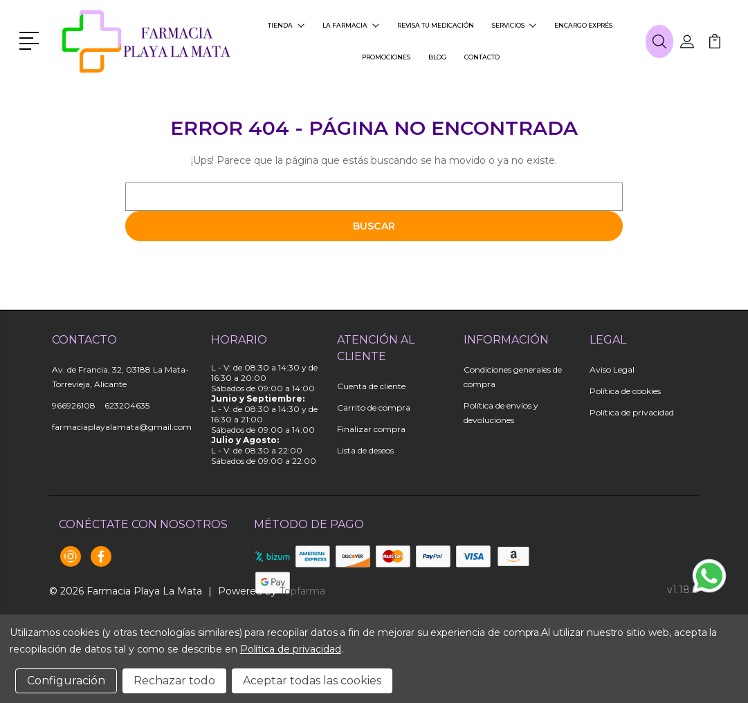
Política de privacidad (632, 412)
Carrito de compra (373, 407)
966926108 (73, 405)
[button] (31, 39)
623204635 (126, 405)
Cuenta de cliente (371, 386)
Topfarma (302, 591)
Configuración (66, 680)
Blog (437, 57)
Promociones (386, 57)
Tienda (286, 25)
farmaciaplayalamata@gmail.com (122, 427)
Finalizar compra (371, 429)
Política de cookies (625, 391)
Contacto (482, 57)
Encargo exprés (583, 25)
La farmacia (350, 25)
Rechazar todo (174, 680)
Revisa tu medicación (435, 25)
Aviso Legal (612, 369)
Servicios (514, 25)
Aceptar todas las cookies (312, 680)
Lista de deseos (365, 450)
